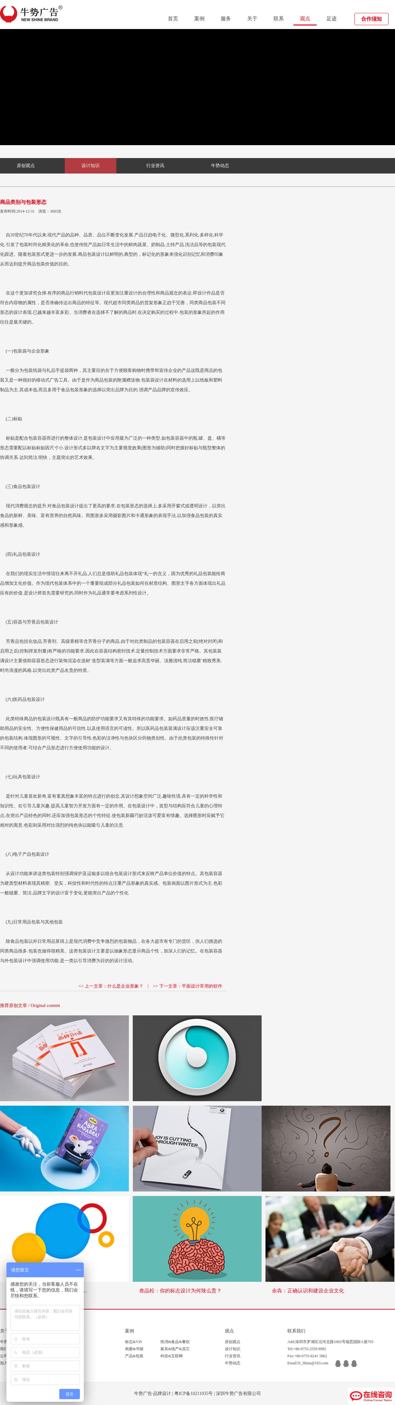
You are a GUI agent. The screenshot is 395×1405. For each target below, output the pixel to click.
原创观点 (26, 165)
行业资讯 (155, 165)
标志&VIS (133, 1342)
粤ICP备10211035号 (193, 1393)
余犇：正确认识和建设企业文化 (308, 1290)
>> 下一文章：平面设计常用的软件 (187, 986)
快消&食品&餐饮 (175, 1342)
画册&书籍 (134, 1349)
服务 (226, 18)
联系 (279, 18)
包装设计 (96, 254)
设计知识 (91, 165)
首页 (173, 18)
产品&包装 (134, 1356)
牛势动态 (220, 165)
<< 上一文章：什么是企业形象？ (111, 986)
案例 (199, 18)
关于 (252, 18)
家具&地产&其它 (175, 1349)
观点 (305, 18)
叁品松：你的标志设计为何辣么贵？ (180, 1290)
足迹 (331, 18)
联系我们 (296, 1331)
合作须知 (371, 19)
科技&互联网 (171, 1356)
